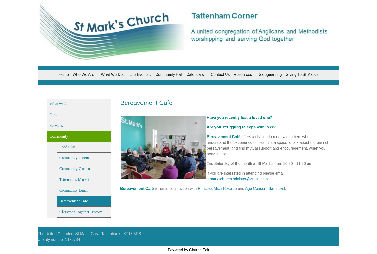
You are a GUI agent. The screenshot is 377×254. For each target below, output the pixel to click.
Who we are (83, 75)
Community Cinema (75, 158)
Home (63, 75)
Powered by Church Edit (188, 250)
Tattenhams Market (74, 179)
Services (56, 125)
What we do (112, 75)
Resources (243, 75)
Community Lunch (73, 190)
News (54, 115)
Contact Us (220, 75)
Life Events (139, 75)
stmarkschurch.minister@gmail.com (237, 179)
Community (59, 136)
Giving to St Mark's (302, 75)
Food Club (67, 147)
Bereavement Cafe (73, 201)
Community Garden (74, 169)
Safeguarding (270, 75)
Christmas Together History (80, 212)
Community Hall (168, 75)
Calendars (195, 75)
